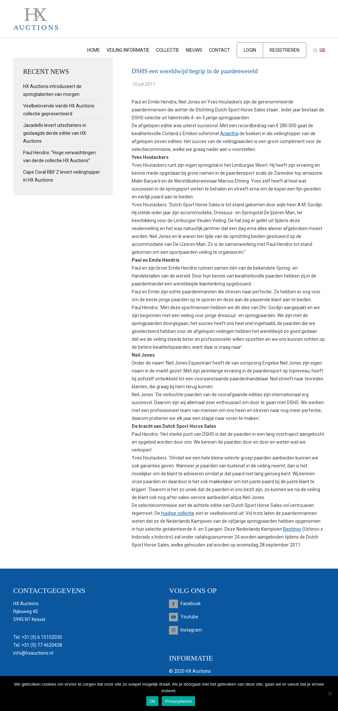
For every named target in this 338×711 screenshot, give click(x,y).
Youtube (189, 616)
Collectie (167, 50)
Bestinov (292, 529)
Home (93, 50)
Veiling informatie (128, 50)
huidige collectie (177, 513)
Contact (219, 50)
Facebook (191, 603)
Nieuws (194, 50)
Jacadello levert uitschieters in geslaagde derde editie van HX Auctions (54, 133)
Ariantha (229, 133)
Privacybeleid (178, 701)
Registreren (284, 50)
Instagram (191, 630)
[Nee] (329, 693)
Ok (152, 701)
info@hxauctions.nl (33, 653)
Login (250, 50)
